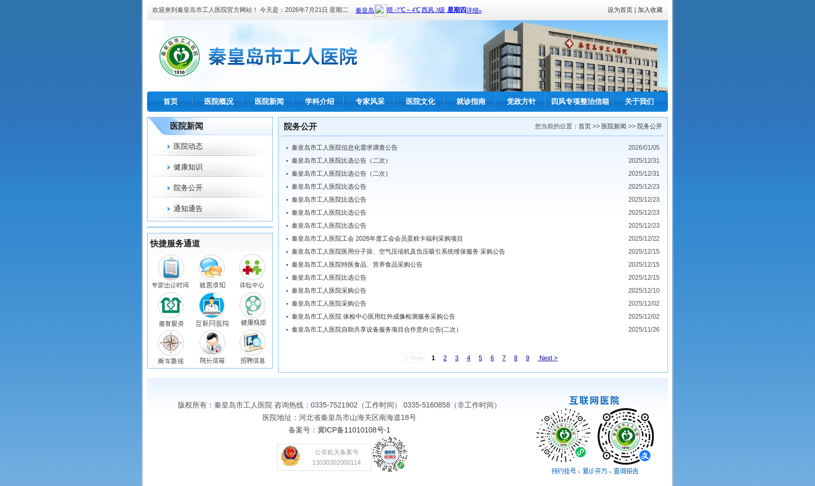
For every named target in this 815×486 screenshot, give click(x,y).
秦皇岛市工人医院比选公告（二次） (341, 160)
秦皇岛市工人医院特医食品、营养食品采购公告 (357, 264)
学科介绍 (319, 101)
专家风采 (370, 101)
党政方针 (521, 101)
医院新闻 (269, 101)
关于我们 (639, 101)
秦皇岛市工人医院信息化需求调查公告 (345, 147)
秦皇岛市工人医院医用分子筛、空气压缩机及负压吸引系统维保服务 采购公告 (398, 251)
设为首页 (620, 10)
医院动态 (188, 146)
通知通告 (188, 208)
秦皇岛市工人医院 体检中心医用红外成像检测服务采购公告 (373, 316)
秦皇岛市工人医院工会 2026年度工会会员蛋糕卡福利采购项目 (377, 238)
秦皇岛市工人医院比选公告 (329, 186)
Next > (547, 358)
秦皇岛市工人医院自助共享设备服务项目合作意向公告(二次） (377, 329)
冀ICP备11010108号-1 (354, 430)
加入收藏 (650, 10)
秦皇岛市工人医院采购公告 (329, 290)
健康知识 (188, 167)
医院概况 (218, 101)
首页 (170, 101)
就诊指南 (470, 101)
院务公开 (188, 187)
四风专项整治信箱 (580, 101)
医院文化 (420, 101)
